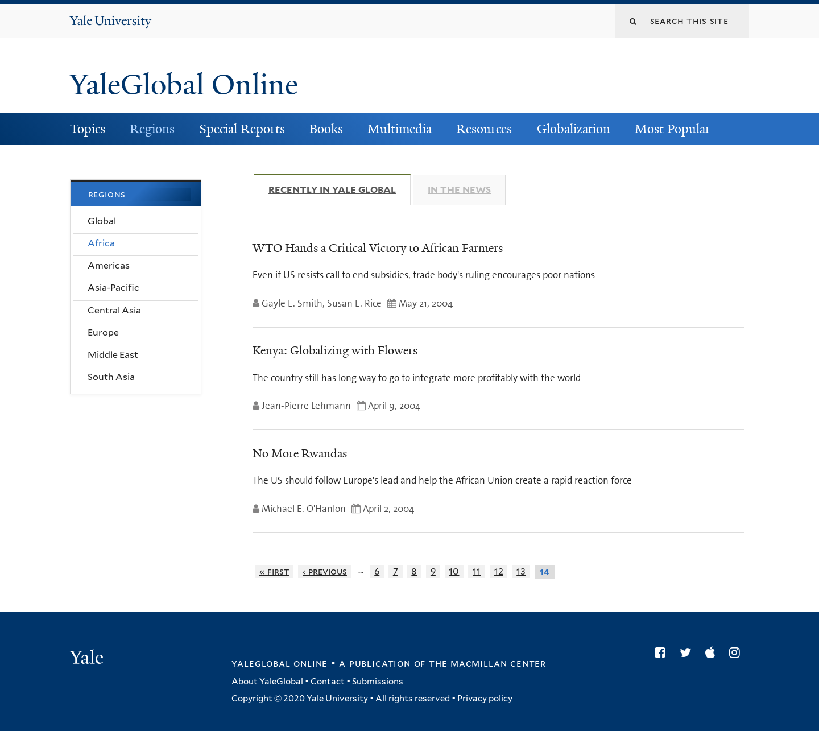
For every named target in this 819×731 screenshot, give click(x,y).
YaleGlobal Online (183, 85)
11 (477, 571)
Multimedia (399, 129)
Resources (484, 129)
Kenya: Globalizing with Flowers (335, 350)
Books (326, 129)
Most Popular (672, 129)
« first (274, 571)
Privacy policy (484, 698)
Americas (109, 265)
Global (102, 221)
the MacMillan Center (487, 663)
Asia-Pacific (113, 287)
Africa (101, 243)
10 (454, 571)
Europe (103, 332)
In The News (459, 189)
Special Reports (242, 129)
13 (521, 571)
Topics (87, 129)
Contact (328, 681)
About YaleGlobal (267, 681)
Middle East (113, 354)
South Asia (111, 376)
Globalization (573, 129)
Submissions (377, 681)
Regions (152, 129)
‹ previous (325, 571)
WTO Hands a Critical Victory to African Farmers (378, 248)
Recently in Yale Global (339, 189)
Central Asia (114, 310)
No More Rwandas (300, 453)
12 (498, 571)
